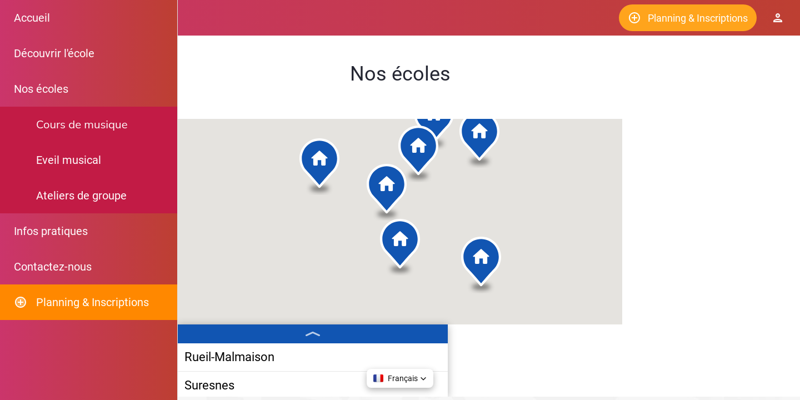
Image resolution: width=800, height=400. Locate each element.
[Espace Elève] (777, 17)
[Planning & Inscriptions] (688, 17)
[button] (408, 202)
